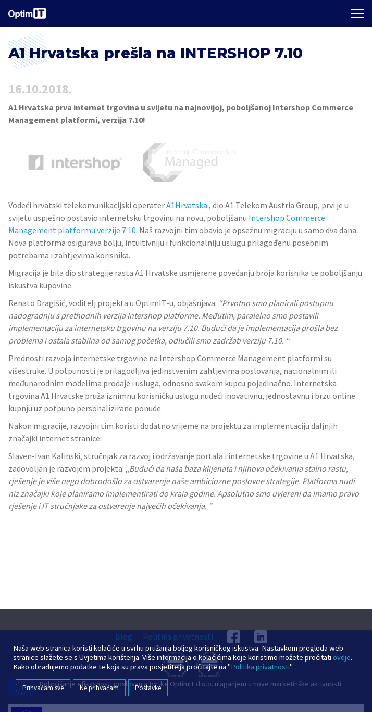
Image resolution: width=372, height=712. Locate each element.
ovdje (342, 657)
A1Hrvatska (186, 205)
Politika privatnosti (260, 666)
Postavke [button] (148, 687)
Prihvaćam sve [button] (43, 687)
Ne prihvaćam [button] (99, 687)
